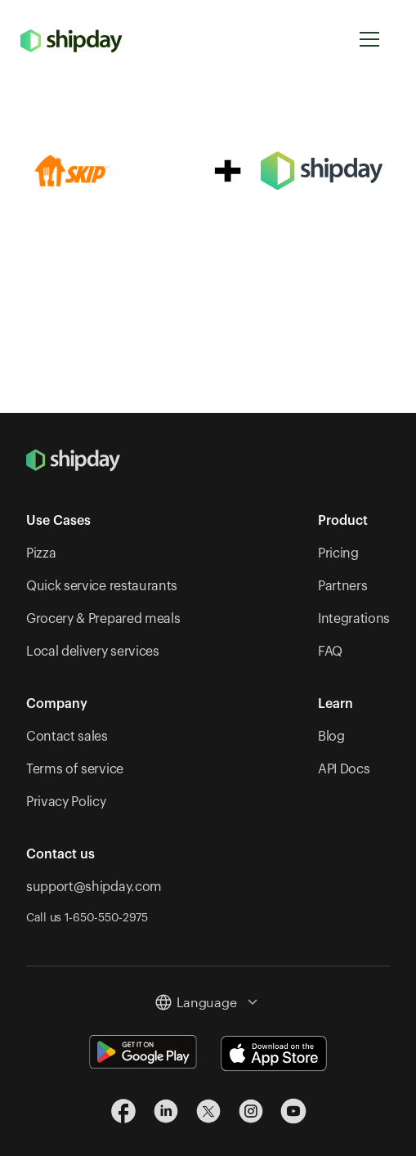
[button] (369, 40)
